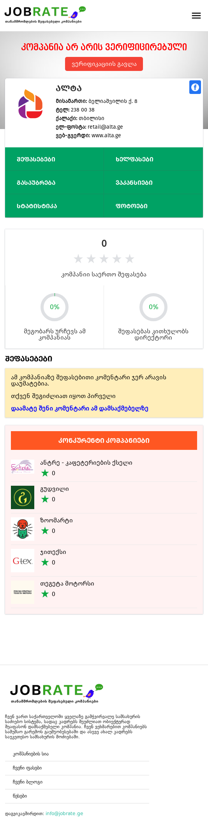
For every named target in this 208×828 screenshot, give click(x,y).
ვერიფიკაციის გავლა (104, 63)
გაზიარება (195, 87)
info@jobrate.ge (64, 813)
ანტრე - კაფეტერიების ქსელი (86, 462)
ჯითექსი (53, 552)
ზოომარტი (56, 520)
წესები (20, 796)
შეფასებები (36, 159)
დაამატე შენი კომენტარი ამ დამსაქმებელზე (79, 408)
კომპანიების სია (31, 754)
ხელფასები (134, 159)
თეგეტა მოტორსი (67, 583)
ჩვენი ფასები (27, 768)
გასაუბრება (36, 182)
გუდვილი (54, 488)
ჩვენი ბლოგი (27, 782)
